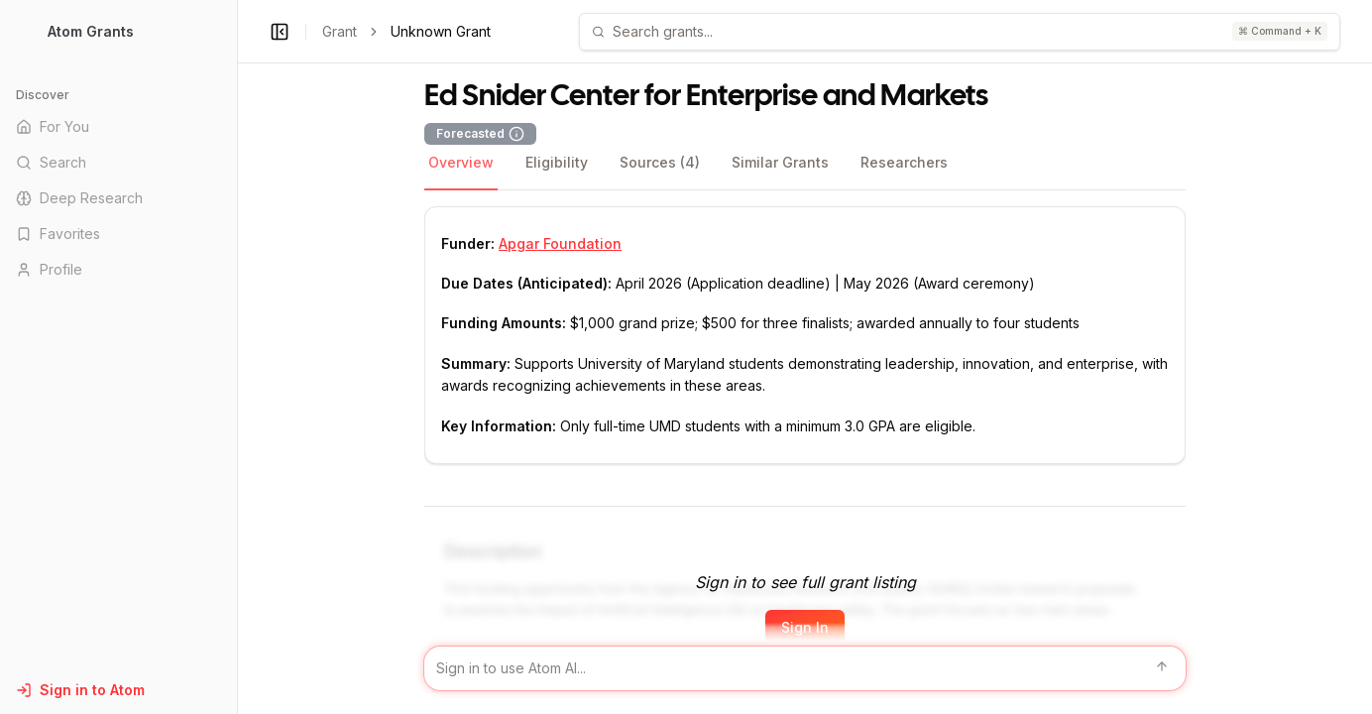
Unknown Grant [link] (441, 31)
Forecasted (480, 134)
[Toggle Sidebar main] (237, 357)
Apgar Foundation (560, 243)
